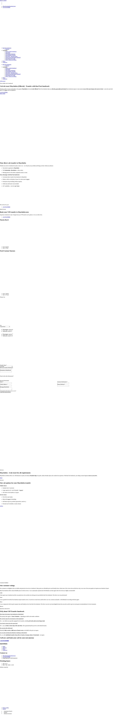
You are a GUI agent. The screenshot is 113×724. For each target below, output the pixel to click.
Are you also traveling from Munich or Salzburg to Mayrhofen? (13, 633)
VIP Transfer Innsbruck (10, 54)
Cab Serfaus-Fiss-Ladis (10, 58)
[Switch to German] (3, 4)
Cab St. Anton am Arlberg (10, 59)
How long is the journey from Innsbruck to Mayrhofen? (12, 614)
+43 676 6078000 (4, 641)
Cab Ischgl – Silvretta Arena (11, 56)
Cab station (7, 52)
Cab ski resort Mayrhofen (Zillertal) (13, 57)
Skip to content (3, 0)
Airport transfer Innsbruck (10, 51)
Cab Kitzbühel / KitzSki (10, 55)
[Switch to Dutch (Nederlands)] (7, 711)
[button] (56, 614)
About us (7, 49)
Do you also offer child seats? (6, 628)
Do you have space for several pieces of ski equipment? (12, 619)
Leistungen (5, 50)
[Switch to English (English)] (5, 712)
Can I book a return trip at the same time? (9, 623)
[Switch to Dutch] (3, 2)
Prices (4, 61)
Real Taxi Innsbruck (7, 48)
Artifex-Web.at (11, 667)
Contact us (5, 62)
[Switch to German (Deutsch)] (7, 714)
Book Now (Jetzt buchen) (5, 392)
